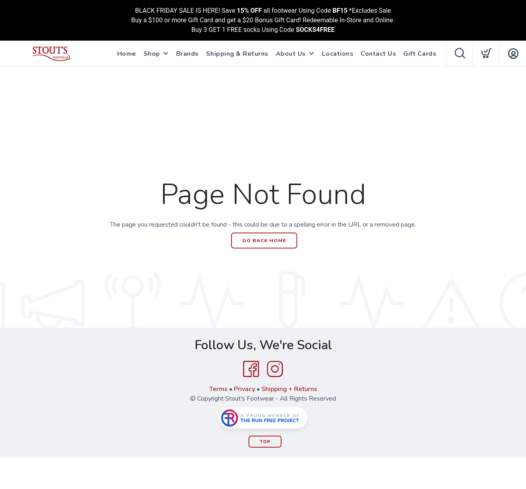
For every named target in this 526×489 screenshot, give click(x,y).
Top (265, 442)
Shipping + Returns (289, 389)
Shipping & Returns (237, 53)
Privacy (244, 389)
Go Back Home (264, 240)
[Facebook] (251, 369)
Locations (338, 53)
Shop (151, 53)
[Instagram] (275, 369)
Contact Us (378, 53)
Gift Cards (419, 53)
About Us (291, 53)
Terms (218, 389)
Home (126, 53)
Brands (187, 53)
